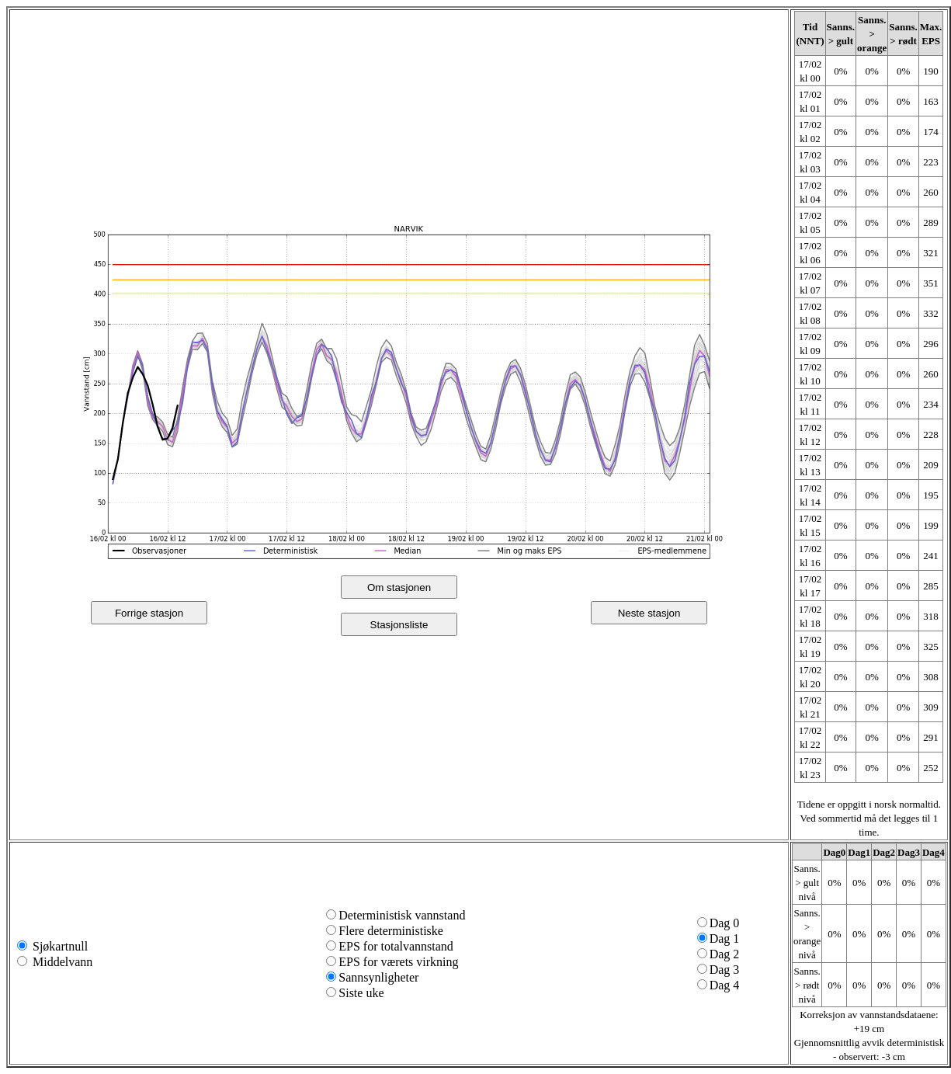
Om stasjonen (399, 587)
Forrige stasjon (149, 613)
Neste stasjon (649, 613)
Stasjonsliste (399, 625)
